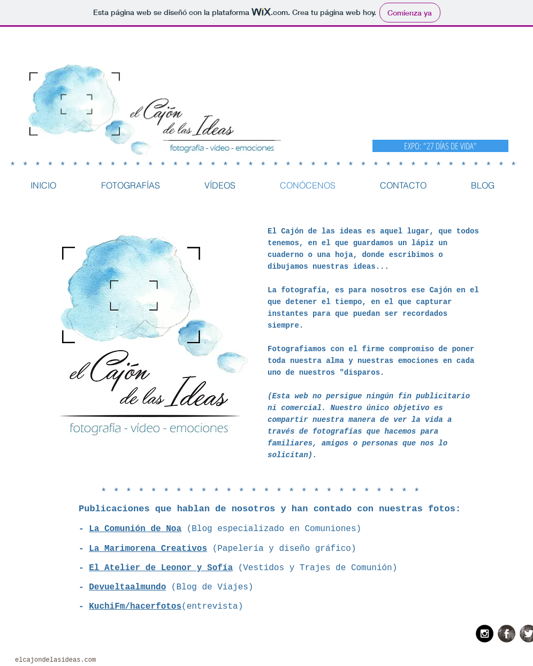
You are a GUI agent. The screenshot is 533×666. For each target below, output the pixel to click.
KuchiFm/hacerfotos (135, 606)
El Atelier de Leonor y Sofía (161, 568)
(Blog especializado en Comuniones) (271, 529)
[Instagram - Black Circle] (484, 633)
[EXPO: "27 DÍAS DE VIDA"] (440, 146)
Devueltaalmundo (127, 587)
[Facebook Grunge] (506, 633)
